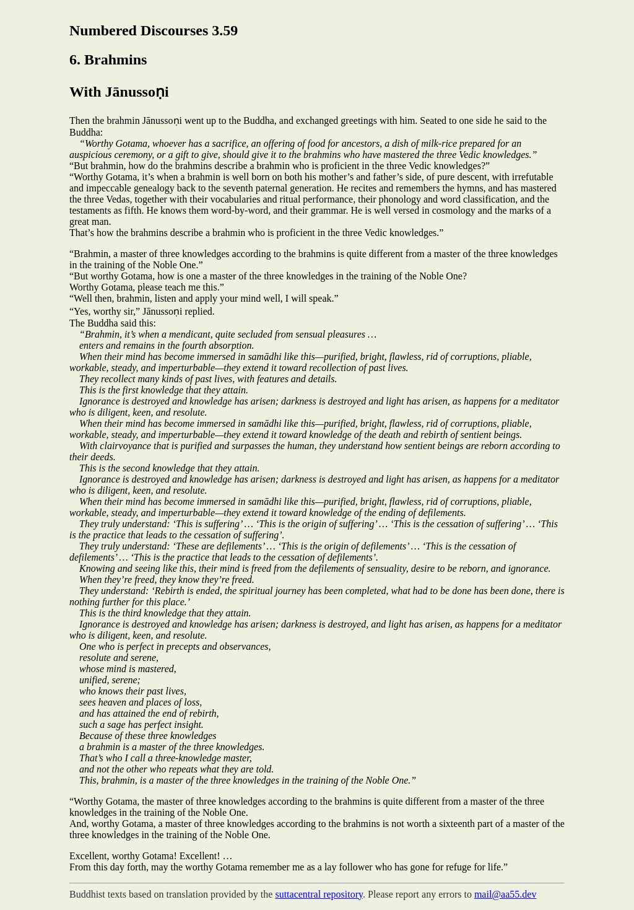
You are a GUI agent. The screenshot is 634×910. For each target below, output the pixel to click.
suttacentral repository (319, 894)
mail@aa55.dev (505, 894)
